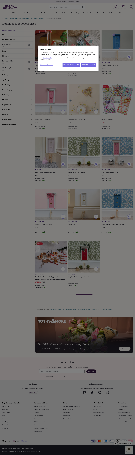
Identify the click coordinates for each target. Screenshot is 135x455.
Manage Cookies (46, 65)
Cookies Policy (47, 58)
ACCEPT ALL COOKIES (88, 64)
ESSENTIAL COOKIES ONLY (71, 64)
